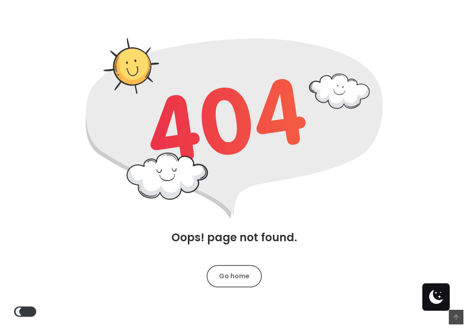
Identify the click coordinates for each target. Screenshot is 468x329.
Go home (234, 276)
